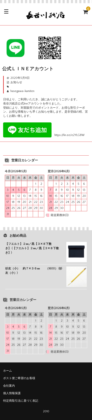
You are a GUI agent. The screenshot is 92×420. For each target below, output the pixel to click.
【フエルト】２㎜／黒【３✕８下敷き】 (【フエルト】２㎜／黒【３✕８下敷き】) (32, 248)
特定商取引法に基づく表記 (20, 400)
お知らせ (16, 82)
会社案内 (9, 385)
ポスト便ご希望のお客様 (20, 378)
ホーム (7, 370)
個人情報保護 (12, 393)
